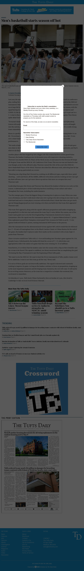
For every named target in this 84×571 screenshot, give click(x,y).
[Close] (63, 86)
